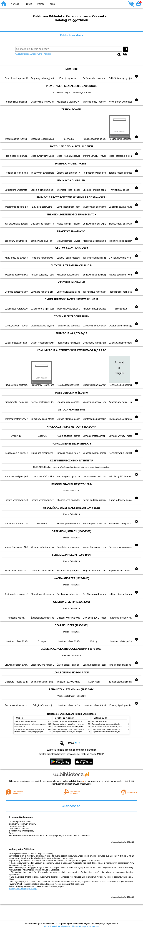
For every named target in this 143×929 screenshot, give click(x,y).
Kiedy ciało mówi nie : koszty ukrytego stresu (69, 729)
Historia (28, 4)
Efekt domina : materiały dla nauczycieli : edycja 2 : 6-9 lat (112, 729)
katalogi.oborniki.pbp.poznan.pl (23, 888)
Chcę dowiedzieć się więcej (57, 926)
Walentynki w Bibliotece (21, 849)
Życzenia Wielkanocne (21, 817)
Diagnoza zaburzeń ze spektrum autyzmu (106, 732)
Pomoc (40, 4)
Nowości (15, 4)
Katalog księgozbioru (71, 35)
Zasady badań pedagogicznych (25, 721)
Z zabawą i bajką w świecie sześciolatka (106, 724)
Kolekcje (47, 54)
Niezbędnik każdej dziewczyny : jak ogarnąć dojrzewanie (73, 732)
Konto (52, 4)
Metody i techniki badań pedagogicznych (29, 732)
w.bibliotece (76, 781)
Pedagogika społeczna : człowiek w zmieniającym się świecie (36, 724)
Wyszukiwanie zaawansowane (28, 54)
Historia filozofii (20, 727)
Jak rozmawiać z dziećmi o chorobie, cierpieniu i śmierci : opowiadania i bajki (80, 727)
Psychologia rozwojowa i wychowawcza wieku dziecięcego (35, 729)
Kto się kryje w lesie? (99, 721)
